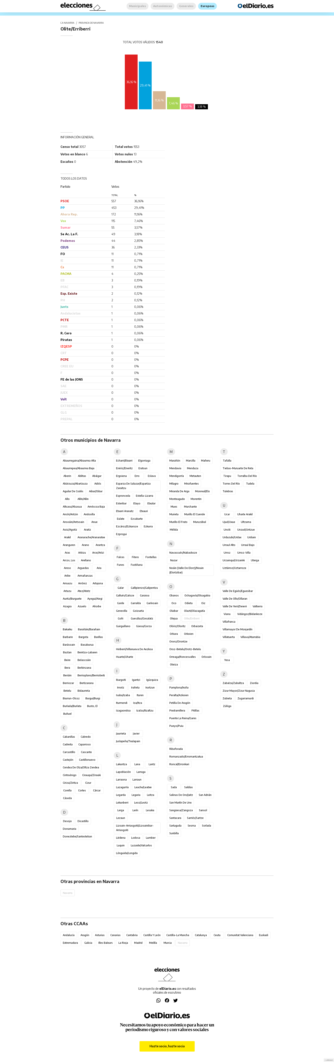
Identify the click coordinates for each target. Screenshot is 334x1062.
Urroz (227, 552)
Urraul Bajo (248, 545)
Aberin (67, 476)
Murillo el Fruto (178, 522)
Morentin (196, 499)
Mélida (174, 529)
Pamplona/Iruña (179, 687)
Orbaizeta (197, 626)
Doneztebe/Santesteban (77, 836)
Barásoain (69, 644)
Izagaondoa (123, 710)
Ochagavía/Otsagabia (197, 595)
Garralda (136, 603)
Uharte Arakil (245, 514)
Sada (174, 787)
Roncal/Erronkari (179, 764)
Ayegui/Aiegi (94, 598)
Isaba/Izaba (123, 695)
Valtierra (257, 606)
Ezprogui (121, 534)
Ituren (140, 695)
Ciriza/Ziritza (70, 782)
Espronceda (123, 495)
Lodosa (135, 837)
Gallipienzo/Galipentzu (144, 587)
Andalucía (69, 935)
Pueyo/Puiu (176, 725)
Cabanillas (69, 736)
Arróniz (82, 583)
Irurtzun (150, 687)
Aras (67, 552)
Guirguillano (123, 626)
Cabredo (86, 736)
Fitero (135, 557)
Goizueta (138, 610)
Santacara (175, 818)
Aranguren (69, 545)
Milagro (174, 483)
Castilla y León (152, 935)
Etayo (136, 503)
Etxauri (144, 511)
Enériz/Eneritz (124, 468)
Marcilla (190, 460)
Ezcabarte (137, 518)
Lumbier (150, 837)
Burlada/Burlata (72, 706)
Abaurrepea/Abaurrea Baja (78, 468)
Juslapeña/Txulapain (128, 741)
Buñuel (67, 713)
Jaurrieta (121, 733)
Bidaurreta (84, 690)
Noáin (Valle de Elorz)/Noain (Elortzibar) (186, 570)
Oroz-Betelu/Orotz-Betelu (185, 649)
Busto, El (92, 706)
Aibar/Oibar (95, 491)
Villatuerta (229, 637)
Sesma (192, 825)
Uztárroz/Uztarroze (234, 568)
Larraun (136, 779)
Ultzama (246, 522)
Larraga (141, 771)
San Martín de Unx (180, 802)
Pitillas (195, 710)
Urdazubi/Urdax (232, 537)
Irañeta (135, 687)
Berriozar (68, 683)
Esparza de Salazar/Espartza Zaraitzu (133, 486)
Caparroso (84, 744)
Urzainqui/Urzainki (234, 560)
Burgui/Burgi (92, 698)
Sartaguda (175, 825)
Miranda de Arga (179, 491)
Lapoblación (123, 771)
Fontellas (151, 557)
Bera (67, 667)
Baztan (67, 652)
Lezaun (120, 818)
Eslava (152, 476)
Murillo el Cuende (194, 514)
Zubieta (227, 698)
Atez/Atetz (84, 591)
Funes (120, 564)
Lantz (152, 764)
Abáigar (96, 476)
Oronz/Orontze (178, 641)
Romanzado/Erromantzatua (186, 756)
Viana (227, 614)
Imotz (120, 687)
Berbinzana (84, 667)
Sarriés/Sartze (195, 818)
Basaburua (87, 644)
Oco (173, 603)
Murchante (190, 506)
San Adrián (205, 794)
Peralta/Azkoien (179, 695)
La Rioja (123, 942)
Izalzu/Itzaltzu (144, 710)
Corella (67, 790)
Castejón (68, 759)
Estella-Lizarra (144, 495)
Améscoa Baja (96, 506)
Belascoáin (84, 660)
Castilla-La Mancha (177, 935)
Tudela (250, 483)
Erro (137, 476)
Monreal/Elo (202, 491)
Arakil (67, 537)
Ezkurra (148, 526)
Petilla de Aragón (179, 702)
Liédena (120, 837)
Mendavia (175, 468)
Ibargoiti (121, 679)
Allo (67, 499)
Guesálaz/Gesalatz (142, 618)
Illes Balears (105, 942)
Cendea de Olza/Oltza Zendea (81, 767)
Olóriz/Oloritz (177, 626)
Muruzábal (199, 522)
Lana (137, 764)
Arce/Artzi (98, 552)
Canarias (115, 935)
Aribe (67, 575)
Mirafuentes (191, 483)
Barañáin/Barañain (89, 629)
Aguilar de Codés (73, 491)
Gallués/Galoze (125, 595)
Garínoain (152, 603)
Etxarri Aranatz (125, 511)
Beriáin (67, 675)
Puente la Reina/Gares (182, 718)
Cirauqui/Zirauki (91, 775)
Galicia (88, 942)
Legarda (121, 794)
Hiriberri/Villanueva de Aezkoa (134, 649)
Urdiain (251, 537)
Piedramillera (177, 710)
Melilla (153, 942)
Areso (67, 568)
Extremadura (70, 942)
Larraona (121, 779)
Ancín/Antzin (70, 514)
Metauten (195, 476)
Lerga (120, 810)
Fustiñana (137, 564)
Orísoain (207, 656)
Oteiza (174, 664)
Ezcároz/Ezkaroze (127, 526)
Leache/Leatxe (143, 787)
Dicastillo (83, 821)
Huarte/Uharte (124, 656)
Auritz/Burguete (72, 598)
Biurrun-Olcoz (71, 698)
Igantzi (136, 679)
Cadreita (68, 744)
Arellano (86, 560)
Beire (67, 660)
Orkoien (188, 633)
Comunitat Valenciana (240, 935)
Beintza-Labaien (87, 652)
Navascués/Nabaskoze (183, 552)
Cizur (88, 782)
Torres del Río (231, 483)
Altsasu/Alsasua (72, 506)
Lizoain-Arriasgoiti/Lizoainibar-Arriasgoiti (135, 828)
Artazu (67, 591)
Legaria (136, 794)
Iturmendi (121, 702)
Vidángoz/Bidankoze (249, 614)
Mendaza (192, 468)
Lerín (135, 810)
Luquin (121, 845)
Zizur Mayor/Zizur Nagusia (239, 690)
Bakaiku (67, 629)
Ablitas (82, 476)
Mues (174, 506)
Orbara (174, 633)
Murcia (168, 942)
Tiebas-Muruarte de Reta (238, 468)
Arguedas (83, 568)
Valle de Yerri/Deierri (235, 606)
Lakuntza (121, 764)
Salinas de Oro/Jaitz (181, 794)
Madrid (138, 942)
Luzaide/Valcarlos (141, 845)
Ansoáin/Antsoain (73, 522)
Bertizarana (87, 683)
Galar (121, 587)
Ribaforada (176, 748)
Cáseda (67, 798)
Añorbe (96, 606)
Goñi (120, 618)
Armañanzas (85, 575)
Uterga (255, 560)
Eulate (120, 518)
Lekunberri (122, 802)
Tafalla (227, 460)
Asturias (100, 935)
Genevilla (121, 610)
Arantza (100, 545)
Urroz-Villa (243, 552)
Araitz (87, 529)
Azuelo (82, 606)
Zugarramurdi (246, 698)
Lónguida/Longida (127, 853)
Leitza (150, 794)
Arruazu (67, 583)
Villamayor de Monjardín (237, 629)
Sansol (203, 810)
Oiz (203, 603)
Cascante (86, 752)
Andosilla (89, 514)
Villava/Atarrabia (250, 637)
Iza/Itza (137, 702)
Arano (85, 545)
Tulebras (228, 491)
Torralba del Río (247, 476)
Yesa (227, 660)
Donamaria (69, 828)
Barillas (98, 637)
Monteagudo (177, 499)
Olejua (174, 618)
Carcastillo (69, 752)
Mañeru (205, 460)
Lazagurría (122, 787)
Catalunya (201, 935)
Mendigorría (176, 476)
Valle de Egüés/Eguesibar (238, 591)
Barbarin (68, 637)
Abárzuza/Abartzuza (75, 483)
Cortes (82, 790)
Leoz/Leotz (141, 802)
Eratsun (142, 468)
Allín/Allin (83, 499)
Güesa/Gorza (144, 626)
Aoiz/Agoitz (70, 529)
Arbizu (82, 552)
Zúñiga (227, 706)
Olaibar (174, 610)
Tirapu (227, 476)
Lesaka (150, 810)
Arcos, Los (69, 560)
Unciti (227, 529)
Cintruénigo (69, 775)
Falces (120, 557)
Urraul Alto (229, 545)
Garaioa (144, 595)
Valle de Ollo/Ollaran (235, 598)
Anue (94, 522)
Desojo (67, 821)
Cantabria (132, 935)
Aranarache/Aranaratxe (91, 537)
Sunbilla (174, 833)
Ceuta (217, 935)
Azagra (67, 606)
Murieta (174, 514)
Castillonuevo (87, 759)
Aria (99, 568)
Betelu (67, 690)
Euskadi (263, 935)
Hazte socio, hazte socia (167, 1046)
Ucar (227, 514)
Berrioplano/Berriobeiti (91, 675)
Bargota (83, 637)
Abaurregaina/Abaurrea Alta (79, 460)
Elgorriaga (144, 460)
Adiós (97, 483)
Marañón (174, 460)
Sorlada (206, 825)
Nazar (173, 560)
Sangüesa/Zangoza (181, 810)
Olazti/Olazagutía (194, 610)
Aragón (85, 935)
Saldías (188, 787)
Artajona (98, 583)
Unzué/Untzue (246, 529)
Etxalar (151, 503)
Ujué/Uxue (229, 522)
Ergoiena (121, 476)
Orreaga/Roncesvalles (182, 656)
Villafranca (229, 621)
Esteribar (121, 503)
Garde (120, 603)
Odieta (189, 603)
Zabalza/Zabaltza (233, 683)
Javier (136, 733)
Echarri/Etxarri (124, 460)
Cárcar (97, 790)
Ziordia (254, 683)
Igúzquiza (152, 679)
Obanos (174, 595)
